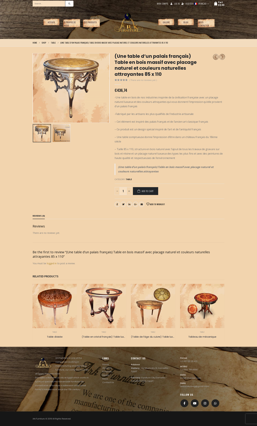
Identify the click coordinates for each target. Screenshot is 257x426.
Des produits (90, 22)
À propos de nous (70, 23)
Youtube (195, 403)
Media (105, 375)
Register (187, 3)
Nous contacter (203, 23)
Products (107, 371)
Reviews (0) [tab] (39, 215)
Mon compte (162, 3)
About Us (107, 368)
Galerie (166, 22)
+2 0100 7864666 (189, 369)
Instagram (205, 403)
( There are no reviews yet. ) (143, 80)
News (105, 378)
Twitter (123, 204)
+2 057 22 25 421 (188, 361)
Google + (135, 204)
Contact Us (108, 382)
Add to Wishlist (157, 204)
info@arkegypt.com (190, 378)
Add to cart (148, 191)
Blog (185, 22)
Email (141, 204)
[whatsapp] (215, 403)
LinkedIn (129, 204)
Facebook (117, 204)
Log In (175, 3)
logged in (52, 263)
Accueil (51, 22)
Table (129, 179)
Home (105, 364)
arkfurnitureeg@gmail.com (194, 386)
